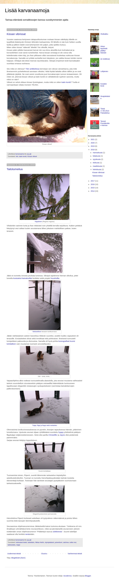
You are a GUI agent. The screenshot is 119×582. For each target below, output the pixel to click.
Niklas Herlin (39, 542)
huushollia (55, 278)
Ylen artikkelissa (32, 69)
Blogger (88, 576)
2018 (93, 150)
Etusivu (44, 554)
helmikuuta (97, 169)
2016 (93, 184)
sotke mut (73, 542)
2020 (93, 143)
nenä (27, 534)
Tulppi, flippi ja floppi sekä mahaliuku (44, 425)
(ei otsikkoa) (105, 59)
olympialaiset (49, 542)
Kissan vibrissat (16, 34)
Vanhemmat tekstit (75, 554)
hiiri (17, 156)
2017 (93, 181)
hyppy (61, 432)
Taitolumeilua (15, 169)
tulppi (18, 545)
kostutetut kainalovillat (22, 278)
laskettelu (31, 542)
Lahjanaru (104, 71)
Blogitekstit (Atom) (18, 558)
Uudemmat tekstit (14, 554)
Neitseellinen (37, 332)
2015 (93, 188)
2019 (93, 146)
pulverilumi (58, 542)
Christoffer (52, 435)
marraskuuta (98, 153)
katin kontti (66, 82)
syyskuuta (97, 159)
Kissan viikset (32, 156)
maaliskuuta (98, 166)
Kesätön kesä (103, 85)
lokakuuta (97, 156)
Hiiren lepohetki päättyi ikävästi (103, 49)
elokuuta (96, 163)
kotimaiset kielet (21, 542)
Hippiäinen (38, 221)
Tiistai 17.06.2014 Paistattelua (104, 111)
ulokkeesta (57, 532)
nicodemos (67, 576)
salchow (66, 542)
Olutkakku (104, 34)
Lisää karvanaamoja (27, 10)
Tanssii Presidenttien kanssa (105, 123)
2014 (93, 191)
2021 (93, 139)
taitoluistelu (11, 545)
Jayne (62, 435)
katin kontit (23, 156)
